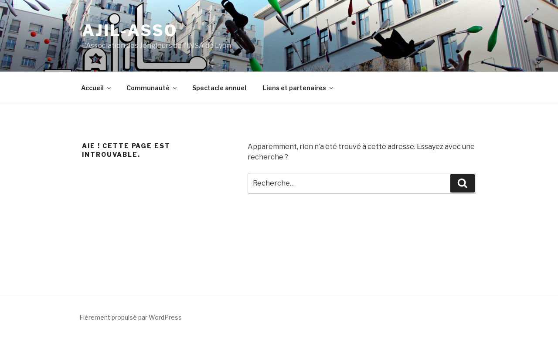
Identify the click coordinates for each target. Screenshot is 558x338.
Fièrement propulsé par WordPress (130, 317)
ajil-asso (129, 30)
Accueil (96, 87)
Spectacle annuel (219, 87)
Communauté (152, 87)
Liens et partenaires (298, 87)
